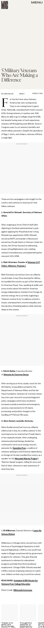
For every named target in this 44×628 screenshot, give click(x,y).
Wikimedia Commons (22, 590)
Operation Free (19, 448)
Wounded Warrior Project (26, 459)
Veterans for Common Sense (16, 375)
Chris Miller (8, 94)
